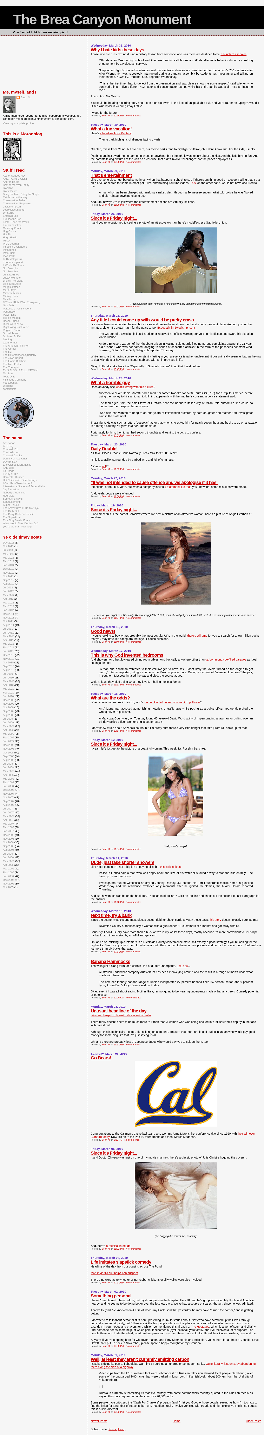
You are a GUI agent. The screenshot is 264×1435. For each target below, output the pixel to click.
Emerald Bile (10, 215)
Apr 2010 (8, 684)
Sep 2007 (8, 801)
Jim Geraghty (11, 268)
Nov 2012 (8, 572)
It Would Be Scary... (14, 265)
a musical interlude (118, 1246)
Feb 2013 (8, 561)
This (193, 183)
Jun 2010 (8, 677)
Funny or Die (10, 474)
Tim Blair (8, 373)
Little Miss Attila (12, 283)
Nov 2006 (8, 838)
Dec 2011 (8, 613)
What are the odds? (110, 698)
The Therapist (11, 367)
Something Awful (12, 498)
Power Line (9, 314)
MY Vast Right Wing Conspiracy (21, 302)
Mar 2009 (8, 733)
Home (176, 1421)
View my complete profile (18, 123)
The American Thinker (16, 345)
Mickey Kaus (10, 296)
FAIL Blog (8, 467)
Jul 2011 (8, 628)
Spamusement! (12, 501)
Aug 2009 (8, 715)
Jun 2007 (8, 812)
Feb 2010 (8, 692)
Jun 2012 (8, 591)
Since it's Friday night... (114, 218)
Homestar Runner (13, 477)
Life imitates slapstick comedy (121, 1262)
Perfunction (9, 311)
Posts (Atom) (116, 1429)
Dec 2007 (8, 789)
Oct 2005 (8, 887)
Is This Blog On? (12, 259)
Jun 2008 (8, 767)
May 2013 (8, 553)
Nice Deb (8, 305)
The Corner (9, 348)
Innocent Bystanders (15, 246)
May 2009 (8, 726)
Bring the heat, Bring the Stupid (21, 194)
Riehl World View (13, 324)
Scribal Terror (11, 333)
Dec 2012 (8, 568)
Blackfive (8, 188)
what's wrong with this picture (135, 387)
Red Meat (8, 495)
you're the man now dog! (17, 526)
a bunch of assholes (233, 54)
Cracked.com (10, 452)
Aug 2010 (8, 669)
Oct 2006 (8, 842)
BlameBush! (10, 191)
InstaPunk (9, 252)
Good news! (103, 631)
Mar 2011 (8, 643)
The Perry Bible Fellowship (18, 514)
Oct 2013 (8, 546)
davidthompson (12, 206)
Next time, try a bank (111, 915)
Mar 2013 (8, 557)
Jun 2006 (8, 857)
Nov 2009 (8, 703)
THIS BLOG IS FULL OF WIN (20, 370)
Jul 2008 (8, 763)
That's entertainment (111, 175)
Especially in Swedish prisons (176, 327)
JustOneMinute (12, 277)
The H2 (7, 351)
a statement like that (178, 486)
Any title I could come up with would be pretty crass (142, 319)
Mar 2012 (8, 602)
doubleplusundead (13, 209)
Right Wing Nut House (16, 327)
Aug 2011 (8, 625)
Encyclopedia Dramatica (17, 464)
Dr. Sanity (8, 212)
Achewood (9, 443)
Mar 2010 (8, 688)
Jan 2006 (8, 876)
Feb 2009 (8, 737)
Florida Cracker (12, 225)
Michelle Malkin (12, 293)
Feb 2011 (8, 647)
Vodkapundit (10, 382)
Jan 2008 (8, 786)
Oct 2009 (8, 707)
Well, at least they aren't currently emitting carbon (140, 1359)
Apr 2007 (8, 819)
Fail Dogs (8, 470)
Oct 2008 (8, 752)
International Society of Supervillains (24, 486)
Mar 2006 (8, 868)
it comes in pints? (13, 262)
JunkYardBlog (11, 274)
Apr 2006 (8, 864)
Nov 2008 (8, 748)
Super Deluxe (11, 504)
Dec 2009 (8, 700)
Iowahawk (9, 256)
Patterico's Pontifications (17, 308)
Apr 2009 (8, 729)
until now (182, 966)
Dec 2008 (8, 744)
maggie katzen (11, 286)
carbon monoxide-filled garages (225, 659)
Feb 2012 (8, 606)
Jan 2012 (8, 609)
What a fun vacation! (111, 128)
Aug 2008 (8, 759)
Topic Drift (9, 376)
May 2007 (8, 816)
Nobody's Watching (14, 492)
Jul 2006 (8, 853)
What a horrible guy (110, 382)
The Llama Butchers (14, 361)
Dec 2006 (8, 834)
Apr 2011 (8, 640)
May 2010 (8, 681)
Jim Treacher (10, 271)
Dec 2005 (8, 879)
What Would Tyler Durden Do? (21, 523)
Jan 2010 (8, 696)
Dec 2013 (8, 542)
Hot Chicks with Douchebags (20, 480)
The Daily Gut (11, 511)
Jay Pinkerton (11, 489)
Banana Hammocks (110, 961)
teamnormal (10, 342)
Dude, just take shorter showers (122, 862)
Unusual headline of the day (118, 1010)
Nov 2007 (8, 793)
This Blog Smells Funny (17, 520)
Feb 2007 (8, 827)
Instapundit (9, 249)
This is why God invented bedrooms (127, 655)
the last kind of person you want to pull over (172, 702)
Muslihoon (9, 299)
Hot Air (7, 234)
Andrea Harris (11, 181)
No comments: (133, 115)
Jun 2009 (8, 722)
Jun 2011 (8, 632)
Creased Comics (12, 455)
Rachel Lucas (11, 320)
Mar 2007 (8, 823)
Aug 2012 (8, 583)
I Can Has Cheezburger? (17, 483)
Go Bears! (101, 1057)
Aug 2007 (8, 804)
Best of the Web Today (16, 184)
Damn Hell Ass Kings (15, 458)
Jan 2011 (8, 651)
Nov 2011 (8, 617)
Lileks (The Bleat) (13, 280)
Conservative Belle (14, 200)
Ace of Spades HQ (14, 175)
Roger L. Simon (12, 330)
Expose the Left (12, 218)
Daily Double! (104, 448)
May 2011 (8, 636)
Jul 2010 (8, 673)
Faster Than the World (16, 222)
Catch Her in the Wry (15, 197)
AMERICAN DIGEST (15, 178)
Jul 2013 (8, 550)
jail (104, 466)
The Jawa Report (13, 358)
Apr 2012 (8, 598)
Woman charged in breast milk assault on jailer (121, 1015)
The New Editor (12, 364)
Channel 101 (10, 449)
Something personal (111, 1295)
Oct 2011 (8, 621)
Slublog (7, 339)
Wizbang (8, 385)
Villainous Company (14, 379)
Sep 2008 (8, 756)
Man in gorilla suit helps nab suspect (114, 1273)
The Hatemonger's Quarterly (19, 354)
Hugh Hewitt (10, 237)
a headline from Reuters (115, 133)
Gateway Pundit (12, 228)
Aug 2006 (8, 849)
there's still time (197, 635)
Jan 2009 (8, 741)
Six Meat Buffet (12, 336)
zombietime (9, 388)
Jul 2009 (8, 718)
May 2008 (8, 771)
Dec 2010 (8, 655)
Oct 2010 (8, 662)
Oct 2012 (8, 576)
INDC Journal (11, 243)
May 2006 (8, 861)
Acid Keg (8, 446)
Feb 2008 (8, 782)
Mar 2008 (8, 778)
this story (215, 919)
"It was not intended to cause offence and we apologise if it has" (154, 482)
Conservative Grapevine (17, 203)
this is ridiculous (170, 866)
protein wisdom (12, 317)
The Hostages (200, 1326)
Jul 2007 (8, 808)
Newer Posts (99, 1421)
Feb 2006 (8, 872)
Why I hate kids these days (117, 49)
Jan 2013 (8, 565)
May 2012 (8, 595)
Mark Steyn (9, 290)
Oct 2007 (8, 797)
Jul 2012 (8, 587)
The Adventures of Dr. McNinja (21, 508)
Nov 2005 (8, 883)
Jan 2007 (8, 831)
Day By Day (10, 461)
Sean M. (26, 97)
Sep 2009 (8, 711)
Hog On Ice (9, 231)
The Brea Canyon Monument (102, 19)
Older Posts (253, 1421)
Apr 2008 (8, 775)
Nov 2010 (8, 658)
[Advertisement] (23, 61)
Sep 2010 (8, 666)
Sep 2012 (8, 580)
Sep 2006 (8, 846)
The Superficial (11, 517)
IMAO (6, 240)
